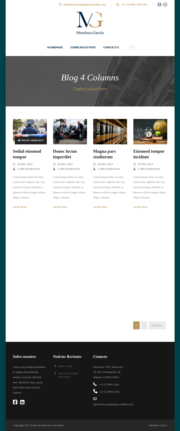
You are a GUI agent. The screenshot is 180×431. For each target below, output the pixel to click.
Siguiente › (157, 325)
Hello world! (65, 366)
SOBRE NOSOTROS (83, 47)
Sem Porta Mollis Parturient (68, 375)
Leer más (20, 207)
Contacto (111, 47)
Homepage (55, 47)
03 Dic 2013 (25, 164)
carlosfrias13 (28, 168)
